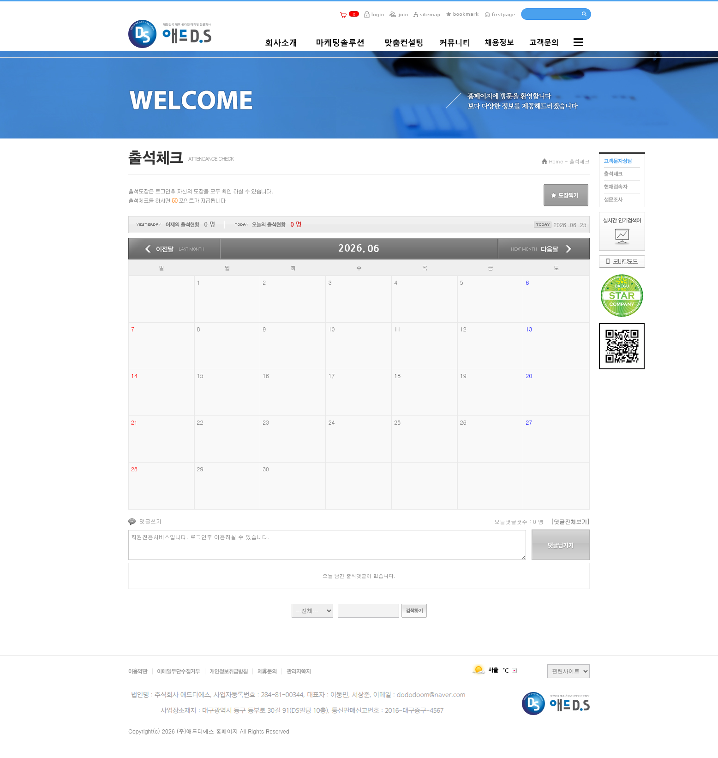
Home (556, 161)
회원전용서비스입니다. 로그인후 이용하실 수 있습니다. (327, 545)
